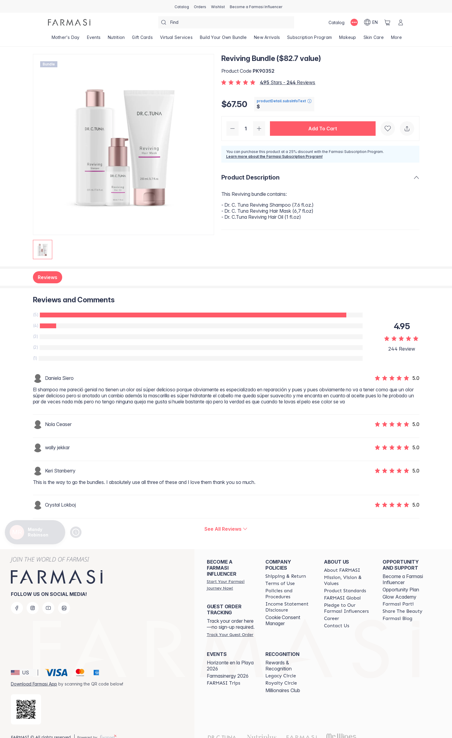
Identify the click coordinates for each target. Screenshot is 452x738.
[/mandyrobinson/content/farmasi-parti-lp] (398, 604)
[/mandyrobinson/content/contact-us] (336, 626)
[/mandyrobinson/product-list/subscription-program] (309, 39)
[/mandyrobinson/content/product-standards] (345, 591)
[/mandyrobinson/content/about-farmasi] (342, 570)
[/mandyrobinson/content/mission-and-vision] (348, 580)
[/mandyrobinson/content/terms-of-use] (280, 584)
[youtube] (48, 608)
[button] (323, 128)
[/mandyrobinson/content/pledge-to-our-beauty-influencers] (348, 608)
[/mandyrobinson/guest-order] (230, 634)
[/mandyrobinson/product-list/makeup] (347, 39)
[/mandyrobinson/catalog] (181, 6)
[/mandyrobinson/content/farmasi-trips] (223, 683)
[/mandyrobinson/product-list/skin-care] (373, 39)
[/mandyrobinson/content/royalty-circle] (281, 683)
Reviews (47, 277)
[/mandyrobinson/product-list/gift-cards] (142, 39)
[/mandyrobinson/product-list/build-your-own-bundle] (223, 39)
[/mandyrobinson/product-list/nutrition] (116, 39)
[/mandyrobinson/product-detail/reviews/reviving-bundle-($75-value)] (225, 529)
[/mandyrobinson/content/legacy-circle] (280, 676)
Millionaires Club (282, 690)
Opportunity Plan (401, 590)
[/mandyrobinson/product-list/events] (93, 39)
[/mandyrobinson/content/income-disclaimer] (289, 607)
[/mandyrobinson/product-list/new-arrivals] (267, 39)
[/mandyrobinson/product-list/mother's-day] (65, 39)
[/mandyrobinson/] (69, 22)
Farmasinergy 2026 (227, 676)
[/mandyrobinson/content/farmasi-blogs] (397, 619)
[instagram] (33, 608)
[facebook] (17, 608)
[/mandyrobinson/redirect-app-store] (26, 709)
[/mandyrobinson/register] (200, 6)
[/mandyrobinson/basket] (387, 22)
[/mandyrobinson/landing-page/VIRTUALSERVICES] (176, 39)
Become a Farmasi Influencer (403, 579)
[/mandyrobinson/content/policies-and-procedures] (289, 594)
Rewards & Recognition (278, 666)
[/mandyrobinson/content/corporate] (342, 598)
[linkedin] (64, 608)
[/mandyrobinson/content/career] (331, 619)
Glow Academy (399, 597)
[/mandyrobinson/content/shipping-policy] (285, 576)
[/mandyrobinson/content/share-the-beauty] (402, 611)
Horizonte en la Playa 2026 (230, 666)
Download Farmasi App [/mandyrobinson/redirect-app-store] (34, 683)
